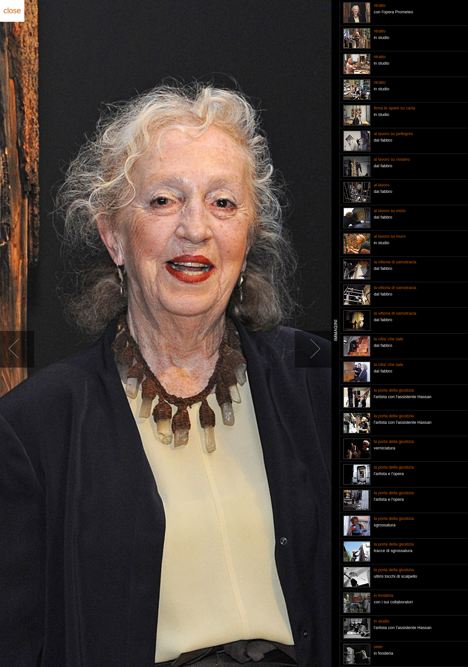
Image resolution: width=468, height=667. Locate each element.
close (12, 10)
